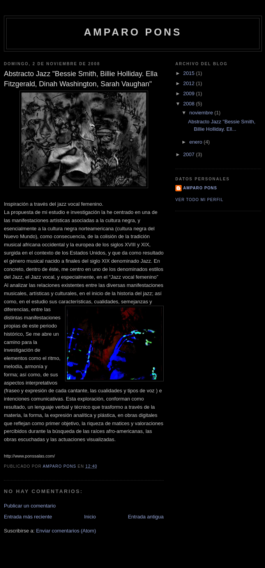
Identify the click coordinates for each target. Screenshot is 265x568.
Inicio (90, 517)
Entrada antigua (146, 517)
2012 (189, 83)
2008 (189, 104)
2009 (189, 93)
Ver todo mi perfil (199, 200)
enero (196, 142)
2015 (189, 73)
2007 (189, 154)
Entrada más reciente (28, 517)
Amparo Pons (133, 32)
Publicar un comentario (30, 506)
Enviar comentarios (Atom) (66, 531)
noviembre (201, 113)
